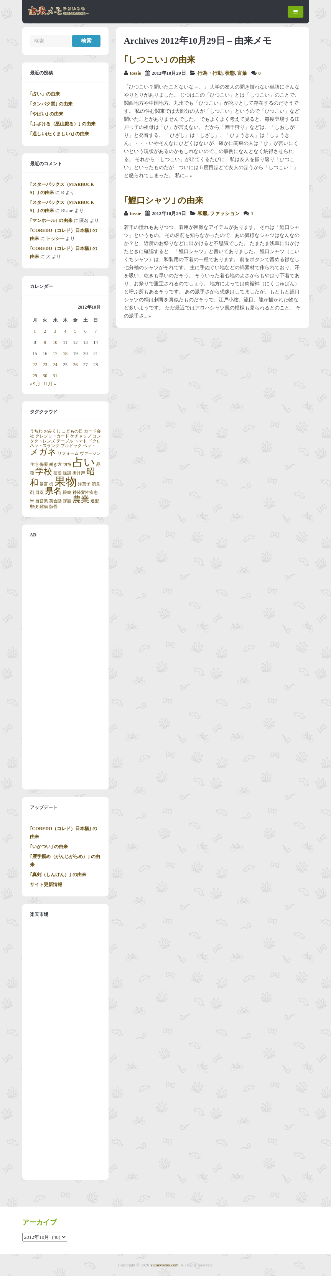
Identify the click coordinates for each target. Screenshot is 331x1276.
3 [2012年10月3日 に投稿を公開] (55, 331)
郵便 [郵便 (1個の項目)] (34, 507)
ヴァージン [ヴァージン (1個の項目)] (90, 453)
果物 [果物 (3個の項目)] (65, 481)
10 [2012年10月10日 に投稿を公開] (55, 342)
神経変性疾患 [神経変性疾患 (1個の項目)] (85, 492)
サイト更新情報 (46, 884)
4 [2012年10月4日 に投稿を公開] (65, 331)
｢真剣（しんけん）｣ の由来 (58, 874)
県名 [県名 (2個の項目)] (53, 491)
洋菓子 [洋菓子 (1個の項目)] (84, 484)
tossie (135, 73)
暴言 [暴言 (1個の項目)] (44, 484)
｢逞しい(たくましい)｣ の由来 (59, 133)
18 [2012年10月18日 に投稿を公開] (65, 353)
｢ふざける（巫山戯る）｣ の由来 (63, 124)
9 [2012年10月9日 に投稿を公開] (45, 342)
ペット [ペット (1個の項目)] (89, 446)
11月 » (50, 383)
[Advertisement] (65, 667)
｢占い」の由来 (45, 94)
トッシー (55, 238)
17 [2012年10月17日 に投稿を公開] (55, 353)
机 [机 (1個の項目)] (51, 484)
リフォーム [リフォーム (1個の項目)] (68, 453)
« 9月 (35, 383)
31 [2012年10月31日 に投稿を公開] (55, 375)
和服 (202, 213)
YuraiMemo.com (164, 1265)
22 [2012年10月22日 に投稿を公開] (35, 364)
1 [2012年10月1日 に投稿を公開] (35, 331)
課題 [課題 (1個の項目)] (67, 501)
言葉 (242, 73)
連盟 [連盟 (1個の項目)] (95, 501)
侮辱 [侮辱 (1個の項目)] (44, 464)
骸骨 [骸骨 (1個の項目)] (53, 507)
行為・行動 (210, 73)
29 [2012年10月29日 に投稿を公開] (35, 375)
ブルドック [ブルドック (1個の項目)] (71, 446)
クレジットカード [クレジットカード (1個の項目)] (52, 436)
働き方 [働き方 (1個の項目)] (55, 464)
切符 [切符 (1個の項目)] (67, 464)
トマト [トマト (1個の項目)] (80, 441)
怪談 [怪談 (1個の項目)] (67, 473)
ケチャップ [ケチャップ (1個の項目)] (80, 436)
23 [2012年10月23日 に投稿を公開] (45, 364)
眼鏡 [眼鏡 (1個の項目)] (67, 492)
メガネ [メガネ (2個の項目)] (43, 452)
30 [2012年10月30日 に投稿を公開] (45, 375)
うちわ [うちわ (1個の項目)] (36, 431)
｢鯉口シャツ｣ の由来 (164, 200)
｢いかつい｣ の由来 (49, 846)
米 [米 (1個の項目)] (32, 501)
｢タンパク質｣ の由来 (51, 104)
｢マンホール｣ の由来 (51, 220)
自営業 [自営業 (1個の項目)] (41, 501)
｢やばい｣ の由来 (46, 114)
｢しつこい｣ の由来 (160, 59)
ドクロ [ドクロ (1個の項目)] (94, 441)
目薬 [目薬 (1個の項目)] (39, 492)
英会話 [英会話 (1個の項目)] (55, 501)
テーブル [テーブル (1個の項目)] (64, 441)
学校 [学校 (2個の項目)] (43, 471)
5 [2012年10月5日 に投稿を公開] (75, 331)
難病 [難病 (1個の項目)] (44, 507)
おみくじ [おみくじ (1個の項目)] (52, 431)
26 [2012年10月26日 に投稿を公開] (75, 364)
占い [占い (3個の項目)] (83, 462)
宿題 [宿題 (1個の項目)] (57, 473)
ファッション (225, 213)
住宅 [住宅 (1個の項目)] (34, 464)
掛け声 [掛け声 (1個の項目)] (78, 473)
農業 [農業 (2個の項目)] (80, 499)
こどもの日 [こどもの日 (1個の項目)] (72, 431)
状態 (230, 73)
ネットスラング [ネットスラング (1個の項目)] (44, 446)
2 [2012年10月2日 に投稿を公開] (45, 331)
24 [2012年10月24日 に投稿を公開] (55, 364)
